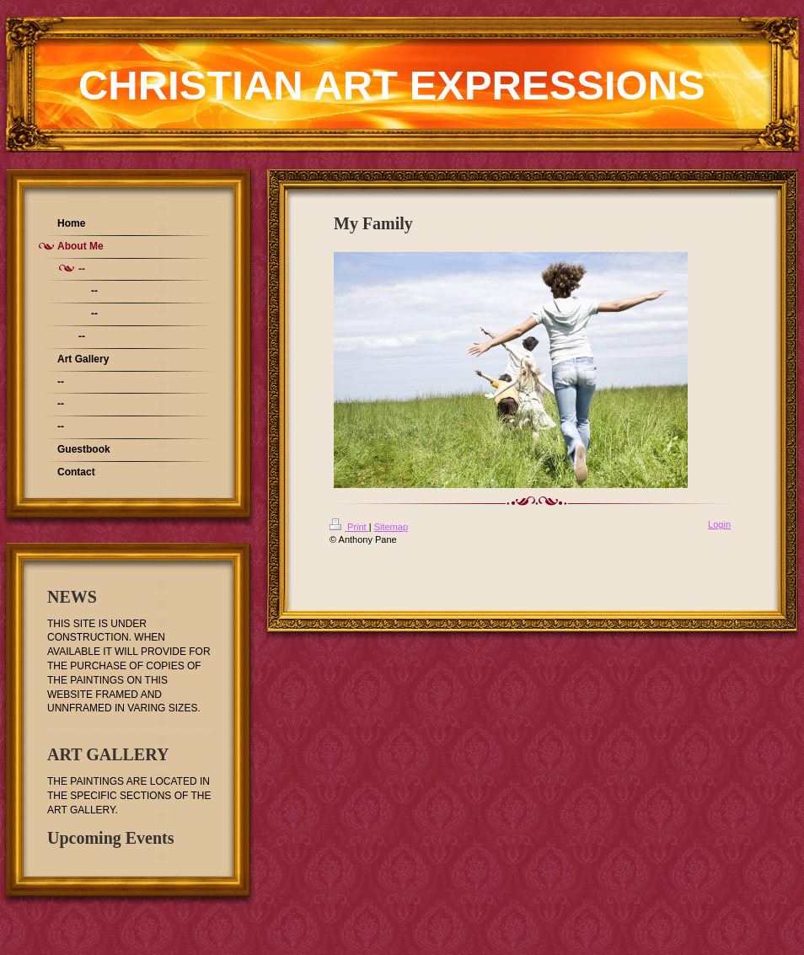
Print (349, 527)
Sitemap (391, 527)
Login (719, 524)
